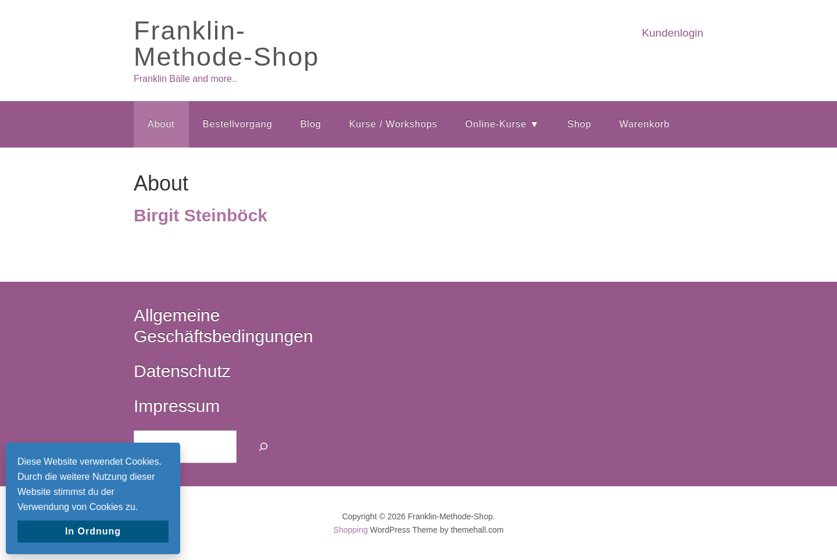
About (161, 124)
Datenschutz (182, 370)
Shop (579, 124)
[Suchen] (263, 446)
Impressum (177, 405)
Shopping (351, 529)
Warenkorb (645, 124)
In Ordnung (93, 531)
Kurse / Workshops (393, 124)
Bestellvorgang (238, 124)
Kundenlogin (672, 33)
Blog (311, 124)
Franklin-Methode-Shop (226, 43)
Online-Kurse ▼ (503, 124)
